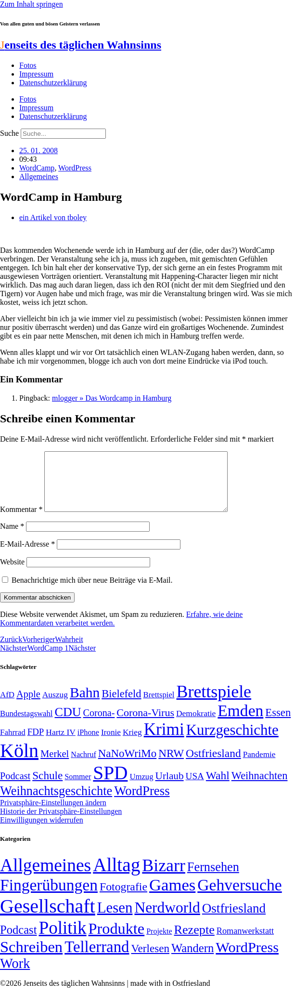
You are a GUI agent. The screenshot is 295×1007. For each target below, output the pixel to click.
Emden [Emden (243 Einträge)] (240, 722)
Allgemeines (38, 176)
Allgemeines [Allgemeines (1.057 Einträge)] (45, 877)
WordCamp (36, 168)
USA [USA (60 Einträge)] (195, 788)
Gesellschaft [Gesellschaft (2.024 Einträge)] (47, 918)
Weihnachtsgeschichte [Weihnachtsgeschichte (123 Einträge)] (56, 803)
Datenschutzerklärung (53, 82)
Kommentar (21, 521)
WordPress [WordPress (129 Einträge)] (141, 802)
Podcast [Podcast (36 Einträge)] (18, 941)
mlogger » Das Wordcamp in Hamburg (111, 398)
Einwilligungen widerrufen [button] (41, 831)
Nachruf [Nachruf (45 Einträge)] (83, 766)
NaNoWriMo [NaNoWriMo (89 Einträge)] (127, 765)
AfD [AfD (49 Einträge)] (7, 706)
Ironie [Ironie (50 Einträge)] (111, 743)
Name (12, 538)
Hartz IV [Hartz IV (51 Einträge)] (60, 743)
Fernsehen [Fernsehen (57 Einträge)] (213, 879)
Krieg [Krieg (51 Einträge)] (132, 743)
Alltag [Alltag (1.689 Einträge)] (116, 876)
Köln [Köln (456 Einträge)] (19, 762)
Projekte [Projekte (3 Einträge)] (159, 943)
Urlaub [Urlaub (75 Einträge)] (169, 787)
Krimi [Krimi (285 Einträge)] (164, 741)
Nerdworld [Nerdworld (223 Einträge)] (167, 919)
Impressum (36, 74)
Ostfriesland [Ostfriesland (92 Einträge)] (213, 765)
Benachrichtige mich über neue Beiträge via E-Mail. (92, 592)
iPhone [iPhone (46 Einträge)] (88, 744)
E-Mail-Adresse (27, 555)
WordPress (74, 168)
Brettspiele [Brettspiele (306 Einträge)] (214, 703)
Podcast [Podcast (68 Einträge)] (15, 787)
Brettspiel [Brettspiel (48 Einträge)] (159, 706)
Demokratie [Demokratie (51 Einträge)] (196, 725)
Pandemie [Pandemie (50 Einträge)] (259, 766)
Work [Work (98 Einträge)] (15, 975)
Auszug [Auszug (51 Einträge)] (55, 706)
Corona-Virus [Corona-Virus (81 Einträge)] (145, 724)
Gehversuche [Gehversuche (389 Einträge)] (239, 896)
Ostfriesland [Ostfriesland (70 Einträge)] (234, 920)
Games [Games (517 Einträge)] (172, 896)
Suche (9, 133)
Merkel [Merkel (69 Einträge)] (54, 765)
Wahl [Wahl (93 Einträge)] (218, 787)
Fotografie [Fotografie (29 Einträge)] (123, 898)
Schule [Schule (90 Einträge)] (47, 787)
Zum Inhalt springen (31, 4)
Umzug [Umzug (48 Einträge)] (141, 788)
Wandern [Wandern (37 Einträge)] (192, 959)
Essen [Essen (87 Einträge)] (278, 724)
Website (12, 573)
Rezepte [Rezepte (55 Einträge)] (194, 941)
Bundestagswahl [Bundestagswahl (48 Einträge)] (26, 725)
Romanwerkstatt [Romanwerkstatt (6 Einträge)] (245, 942)
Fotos (28, 65)
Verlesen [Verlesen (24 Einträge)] (150, 960)
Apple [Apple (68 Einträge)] (28, 705)
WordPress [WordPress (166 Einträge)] (247, 959)
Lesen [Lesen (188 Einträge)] (115, 919)
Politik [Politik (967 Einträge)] (62, 939)
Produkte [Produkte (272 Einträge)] (117, 940)
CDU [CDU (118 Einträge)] (67, 724)
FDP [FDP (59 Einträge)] (35, 743)
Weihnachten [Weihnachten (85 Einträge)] (259, 787)
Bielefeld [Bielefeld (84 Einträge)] (121, 705)
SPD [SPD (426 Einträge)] (110, 784)
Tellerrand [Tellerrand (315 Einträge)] (96, 958)
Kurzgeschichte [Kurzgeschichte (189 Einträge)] (232, 741)
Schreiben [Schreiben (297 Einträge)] (31, 958)
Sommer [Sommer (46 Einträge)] (77, 788)
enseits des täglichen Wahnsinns (80, 45)
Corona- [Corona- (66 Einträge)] (99, 724)
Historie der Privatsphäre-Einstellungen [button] (61, 823)
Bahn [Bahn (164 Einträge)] (85, 704)
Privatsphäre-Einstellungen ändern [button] (53, 814)
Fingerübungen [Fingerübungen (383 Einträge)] (49, 896)
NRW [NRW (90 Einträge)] (171, 765)
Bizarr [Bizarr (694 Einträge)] (163, 877)
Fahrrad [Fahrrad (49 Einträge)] (13, 743)
